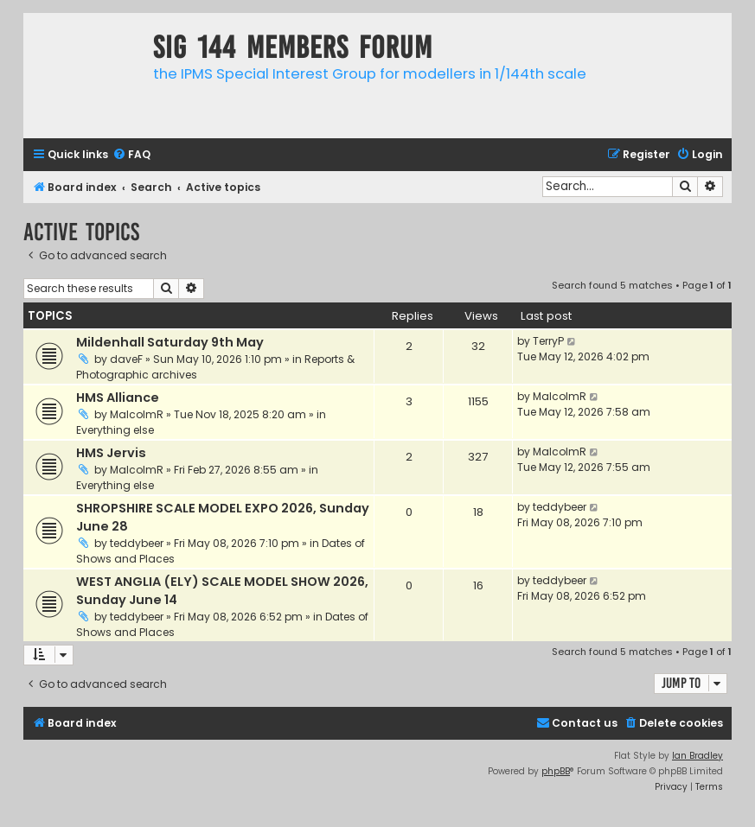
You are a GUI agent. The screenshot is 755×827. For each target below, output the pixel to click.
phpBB (555, 771)
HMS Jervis (111, 452)
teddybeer (136, 543)
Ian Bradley (697, 755)
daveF (126, 359)
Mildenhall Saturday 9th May (170, 342)
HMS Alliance (117, 397)
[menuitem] (131, 155)
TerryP (548, 341)
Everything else (115, 430)
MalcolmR (136, 414)
